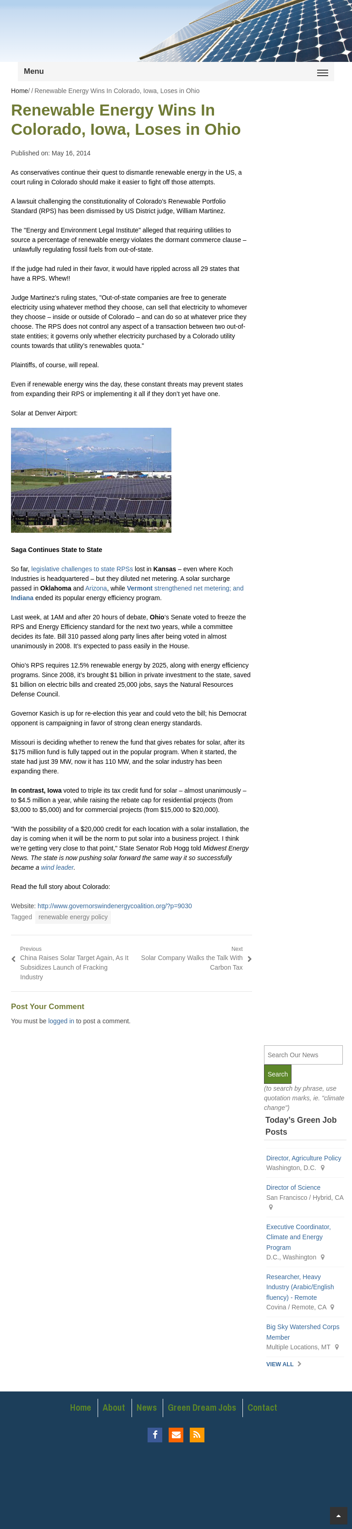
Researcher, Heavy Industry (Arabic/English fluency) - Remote (300, 1287)
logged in (61, 1021)
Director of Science (293, 1187)
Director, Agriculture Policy (303, 1158)
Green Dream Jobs (202, 1407)
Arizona (96, 588)
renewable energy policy (73, 917)
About (114, 1407)
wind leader (57, 867)
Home (80, 1407)
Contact (262, 1407)
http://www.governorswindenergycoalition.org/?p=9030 (115, 906)
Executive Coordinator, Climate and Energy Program (298, 1237)
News (147, 1407)
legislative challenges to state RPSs (82, 569)
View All (280, 1364)
